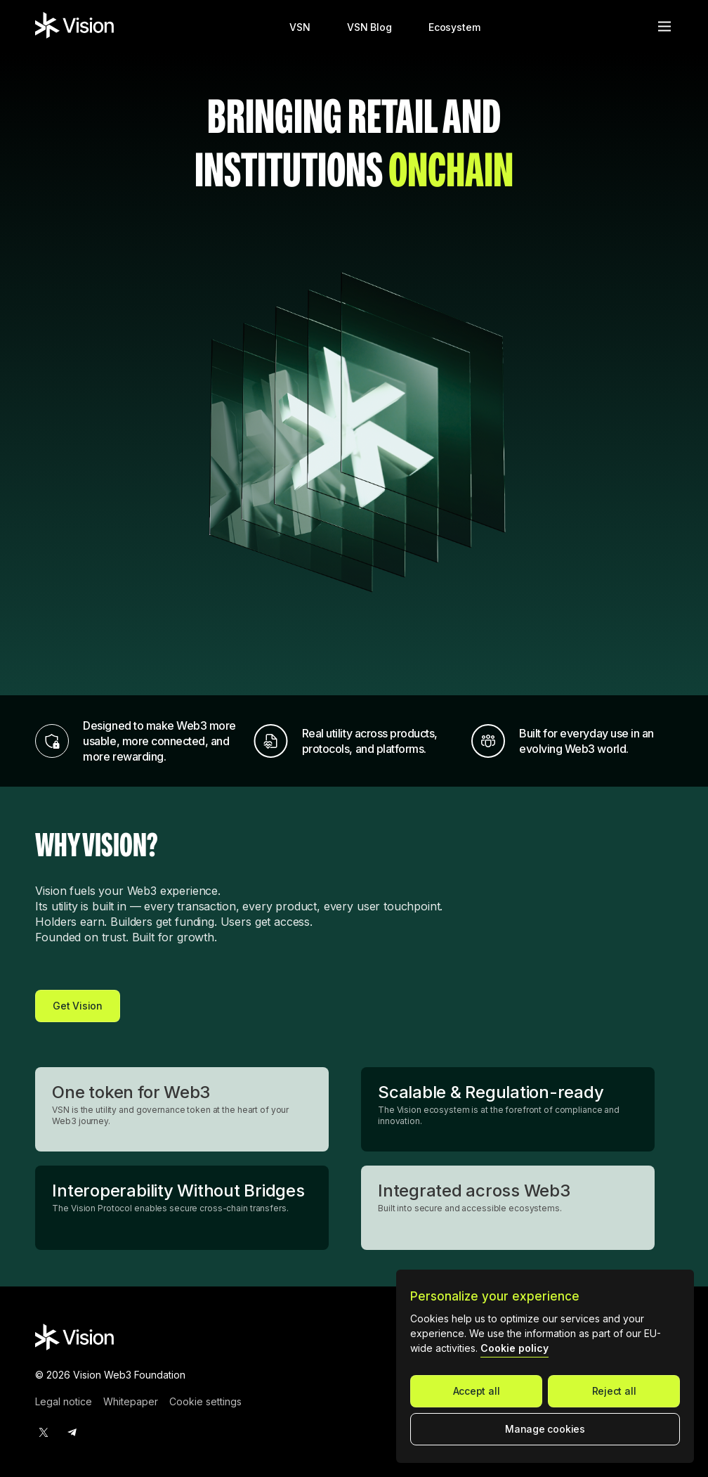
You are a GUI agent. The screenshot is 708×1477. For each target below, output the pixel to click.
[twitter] (43, 1432)
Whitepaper (130, 1402)
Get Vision (78, 1006)
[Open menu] (664, 26)
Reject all (614, 1391)
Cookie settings (205, 1402)
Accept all (476, 1391)
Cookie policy (514, 1348)
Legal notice (63, 1402)
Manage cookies (545, 1429)
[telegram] (71, 1432)
